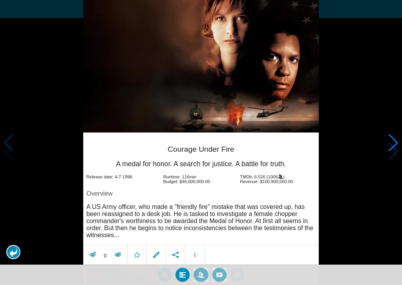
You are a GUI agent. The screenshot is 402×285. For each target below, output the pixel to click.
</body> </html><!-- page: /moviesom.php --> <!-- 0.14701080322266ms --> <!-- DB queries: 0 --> (201, 142)
